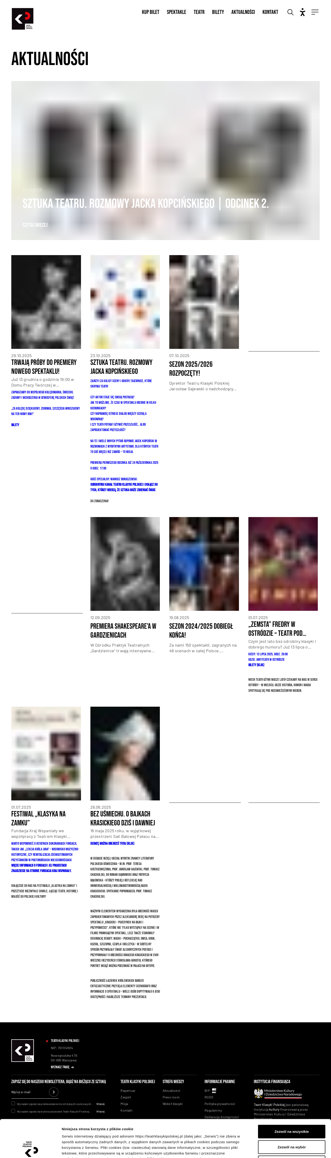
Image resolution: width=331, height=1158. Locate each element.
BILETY (15, 425)
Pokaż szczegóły (251, 1149)
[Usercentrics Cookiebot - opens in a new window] (30, 1148)
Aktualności (243, 12)
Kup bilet (150, 12)
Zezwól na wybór (292, 1112)
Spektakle (176, 12)
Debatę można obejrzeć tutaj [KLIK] (112, 843)
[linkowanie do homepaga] (22, 1061)
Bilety (218, 12)
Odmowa (291, 1127)
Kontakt (270, 12)
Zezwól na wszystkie (291, 1096)
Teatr (199, 12)
